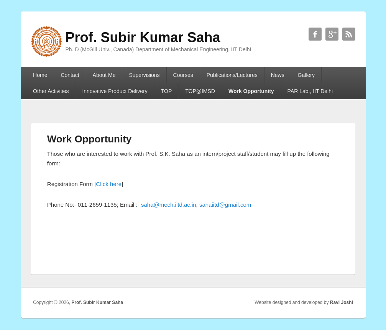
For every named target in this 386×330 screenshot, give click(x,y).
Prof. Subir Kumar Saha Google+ (331, 34)
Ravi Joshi (341, 302)
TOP (166, 91)
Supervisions (144, 75)
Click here (109, 184)
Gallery (306, 75)
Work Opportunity (251, 91)
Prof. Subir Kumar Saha (97, 302)
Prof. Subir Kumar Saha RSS (348, 34)
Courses (183, 75)
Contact (70, 75)
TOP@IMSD (200, 91)
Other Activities (51, 91)
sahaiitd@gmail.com (225, 204)
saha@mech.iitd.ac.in (168, 204)
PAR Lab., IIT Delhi (310, 91)
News (277, 75)
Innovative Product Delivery (114, 91)
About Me (104, 75)
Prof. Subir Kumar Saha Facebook (315, 34)
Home (40, 75)
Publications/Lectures (232, 75)
